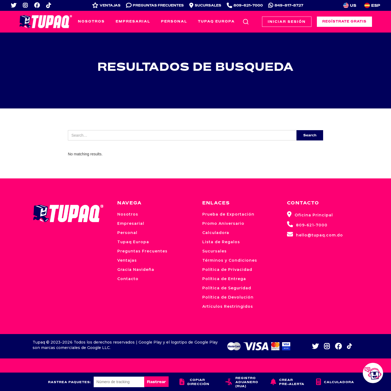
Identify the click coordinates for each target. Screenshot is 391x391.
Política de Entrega (224, 278)
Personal (174, 21)
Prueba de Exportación (228, 214)
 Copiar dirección (194, 382)
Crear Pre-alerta (287, 382)
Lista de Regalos (221, 241)
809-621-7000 (307, 224)
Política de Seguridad (226, 288)
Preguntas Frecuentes (142, 251)
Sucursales (214, 251)
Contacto (127, 278)
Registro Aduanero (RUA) (241, 382)
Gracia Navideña (135, 269)
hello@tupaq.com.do (315, 234)
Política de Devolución (228, 297)
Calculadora (215, 232)
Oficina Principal (310, 214)
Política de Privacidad (227, 269)
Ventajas (127, 260)
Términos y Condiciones (229, 260)
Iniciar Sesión (287, 22)
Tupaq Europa (216, 21)
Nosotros (91, 21)
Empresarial (133, 21)
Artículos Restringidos (227, 306)
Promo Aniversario (223, 223)
